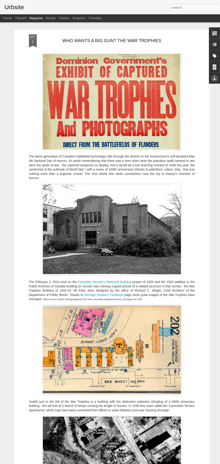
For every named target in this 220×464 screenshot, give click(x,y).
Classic (7, 18)
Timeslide (95, 18)
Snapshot (79, 18)
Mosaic (50, 18)
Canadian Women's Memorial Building (104, 282)
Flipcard (20, 18)
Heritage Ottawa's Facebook (103, 295)
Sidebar (64, 18)
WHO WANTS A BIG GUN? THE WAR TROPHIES (111, 40)
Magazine (36, 18)
